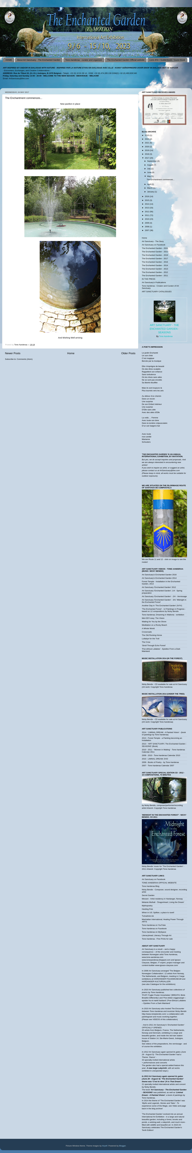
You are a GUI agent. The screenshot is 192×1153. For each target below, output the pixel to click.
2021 (147, 143)
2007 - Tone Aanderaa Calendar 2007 (158, 765)
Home (70, 353)
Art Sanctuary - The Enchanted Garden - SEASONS (164, 329)
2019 (147, 150)
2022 (147, 139)
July (149, 169)
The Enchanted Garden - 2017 (155, 258)
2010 (147, 219)
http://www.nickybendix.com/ (154, 1014)
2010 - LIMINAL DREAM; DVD (155, 759)
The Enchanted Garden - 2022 (155, 248)
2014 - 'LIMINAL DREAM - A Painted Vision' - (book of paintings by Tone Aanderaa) (164, 733)
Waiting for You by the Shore (154, 622)
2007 (147, 230)
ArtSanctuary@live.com (19, 78)
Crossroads (147, 632)
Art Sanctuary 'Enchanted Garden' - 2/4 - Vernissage (164, 596)
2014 (147, 204)
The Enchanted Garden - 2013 (155, 269)
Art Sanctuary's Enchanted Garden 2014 (159, 578)
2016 (147, 196)
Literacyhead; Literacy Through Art (156, 935)
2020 (147, 147)
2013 (147, 208)
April (149, 184)
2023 (147, 135)
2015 (147, 200)
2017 (147, 158)
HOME (9, 60)
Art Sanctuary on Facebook (153, 245)
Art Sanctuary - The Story (153, 241)
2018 (147, 154)
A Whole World (148, 628)
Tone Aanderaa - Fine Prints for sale (157, 939)
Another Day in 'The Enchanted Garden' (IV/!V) (162, 605)
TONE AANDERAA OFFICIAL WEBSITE (159, 883)
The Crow (146, 642)
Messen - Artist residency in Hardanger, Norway (162, 899)
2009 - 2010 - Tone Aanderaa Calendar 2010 (161, 755)
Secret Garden (148, 895)
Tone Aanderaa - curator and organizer (83, 60)
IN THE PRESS (148, 279)
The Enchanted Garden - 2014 (155, 265)
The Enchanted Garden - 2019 (155, 255)
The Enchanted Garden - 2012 (155, 272)
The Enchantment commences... (23, 98)
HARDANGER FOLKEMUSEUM (168, 979)
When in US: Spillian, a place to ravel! (158, 912)
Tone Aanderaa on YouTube (154, 925)
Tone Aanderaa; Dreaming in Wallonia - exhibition (163, 615)
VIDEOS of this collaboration (165, 1019)
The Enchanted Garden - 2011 (155, 275)
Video (174, 1106)
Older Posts (128, 353)
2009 (147, 223)
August (150, 165)
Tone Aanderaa (166, 336)
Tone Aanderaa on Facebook (154, 928)
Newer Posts (12, 353)
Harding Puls (147, 909)
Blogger (122, 1146)
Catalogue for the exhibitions (162, 984)
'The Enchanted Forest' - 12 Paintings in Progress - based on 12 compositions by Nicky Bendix (164, 610)
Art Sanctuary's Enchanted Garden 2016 (159, 575)
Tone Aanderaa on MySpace (154, 932)
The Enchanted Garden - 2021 (155, 252)
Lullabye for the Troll (150, 639)
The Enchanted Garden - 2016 (155, 262)
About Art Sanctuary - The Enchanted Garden (38, 60)
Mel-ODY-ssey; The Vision (153, 618)
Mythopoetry (147, 906)
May (149, 176)
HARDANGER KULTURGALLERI (156, 981)
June (149, 172)
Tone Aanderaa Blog (150, 886)
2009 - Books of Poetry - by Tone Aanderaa (160, 762)
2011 (147, 215)
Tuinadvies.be (148, 916)
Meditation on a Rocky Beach (154, 625)
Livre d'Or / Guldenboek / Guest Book (167, 60)
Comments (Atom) (25, 359)
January (151, 192)
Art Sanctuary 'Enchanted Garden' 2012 (159, 587)
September (152, 161)
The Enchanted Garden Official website (125, 60)
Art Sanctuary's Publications (154, 282)
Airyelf (104, 1146)
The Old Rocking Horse (152, 635)
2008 (147, 227)
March (150, 188)
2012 (147, 212)
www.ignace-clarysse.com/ (166, 965)
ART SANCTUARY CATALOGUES (157, 292)
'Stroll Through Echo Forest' (154, 645)
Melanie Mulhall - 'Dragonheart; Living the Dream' (163, 902)
